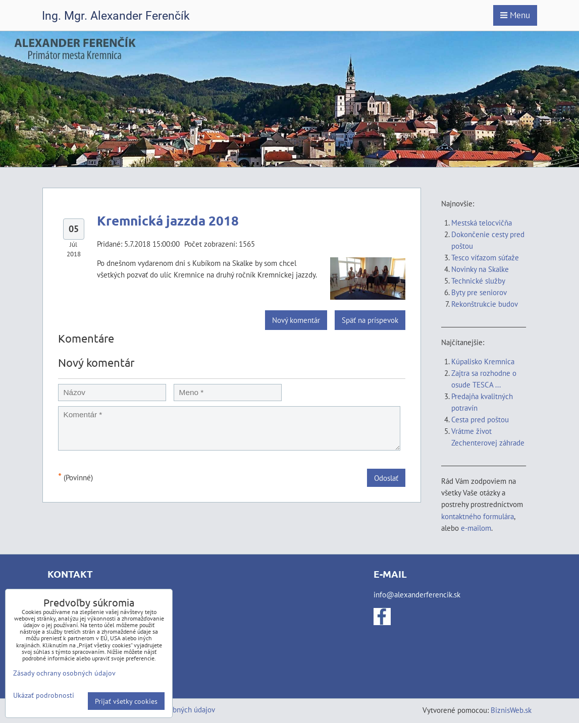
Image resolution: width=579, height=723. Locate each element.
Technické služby (479, 280)
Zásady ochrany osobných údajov (64, 673)
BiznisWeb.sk (511, 710)
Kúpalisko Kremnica (482, 361)
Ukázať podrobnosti (43, 695)
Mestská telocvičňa (481, 222)
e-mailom (476, 528)
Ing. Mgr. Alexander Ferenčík (116, 16)
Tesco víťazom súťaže (485, 257)
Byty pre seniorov (479, 292)
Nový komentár (296, 320)
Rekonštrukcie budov (484, 304)
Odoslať (386, 478)
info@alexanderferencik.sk (417, 594)
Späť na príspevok (370, 320)
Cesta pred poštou (480, 419)
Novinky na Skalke (480, 269)
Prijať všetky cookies (126, 701)
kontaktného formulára (477, 516)
